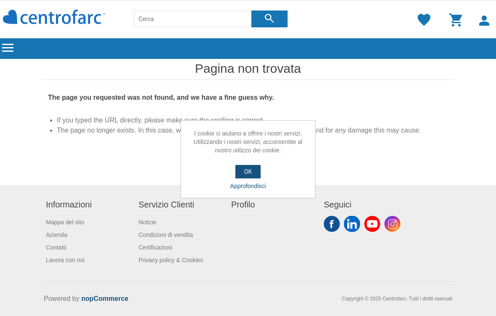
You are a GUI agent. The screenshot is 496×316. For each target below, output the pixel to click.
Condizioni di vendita (166, 234)
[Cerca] (193, 19)
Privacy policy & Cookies (171, 260)
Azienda (56, 234)
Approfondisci (248, 186)
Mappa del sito (65, 222)
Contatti (56, 247)
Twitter (352, 224)
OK (248, 171)
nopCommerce (104, 298)
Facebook (332, 224)
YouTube (372, 224)
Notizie (148, 222)
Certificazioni (155, 247)
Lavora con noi (65, 260)
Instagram (392, 224)
